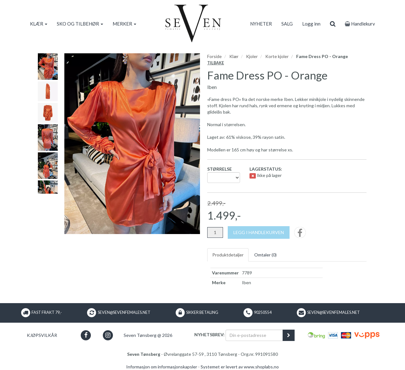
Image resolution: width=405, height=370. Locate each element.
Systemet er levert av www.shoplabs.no (240, 366)
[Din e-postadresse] (254, 335)
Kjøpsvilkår (42, 335)
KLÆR (38, 23)
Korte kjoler (277, 56)
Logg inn (311, 23)
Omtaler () (265, 254)
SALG (287, 23)
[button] (86, 335)
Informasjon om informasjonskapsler (161, 366)
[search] (332, 24)
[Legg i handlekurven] (259, 232)
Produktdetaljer (228, 254)
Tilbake (215, 63)
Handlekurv (360, 23)
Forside (214, 56)
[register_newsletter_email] (289, 335)
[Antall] (215, 232)
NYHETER (261, 23)
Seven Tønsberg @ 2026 (148, 335)
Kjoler (252, 56)
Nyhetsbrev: (209, 334)
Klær (233, 56)
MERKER (124, 23)
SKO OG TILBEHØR (80, 23)
